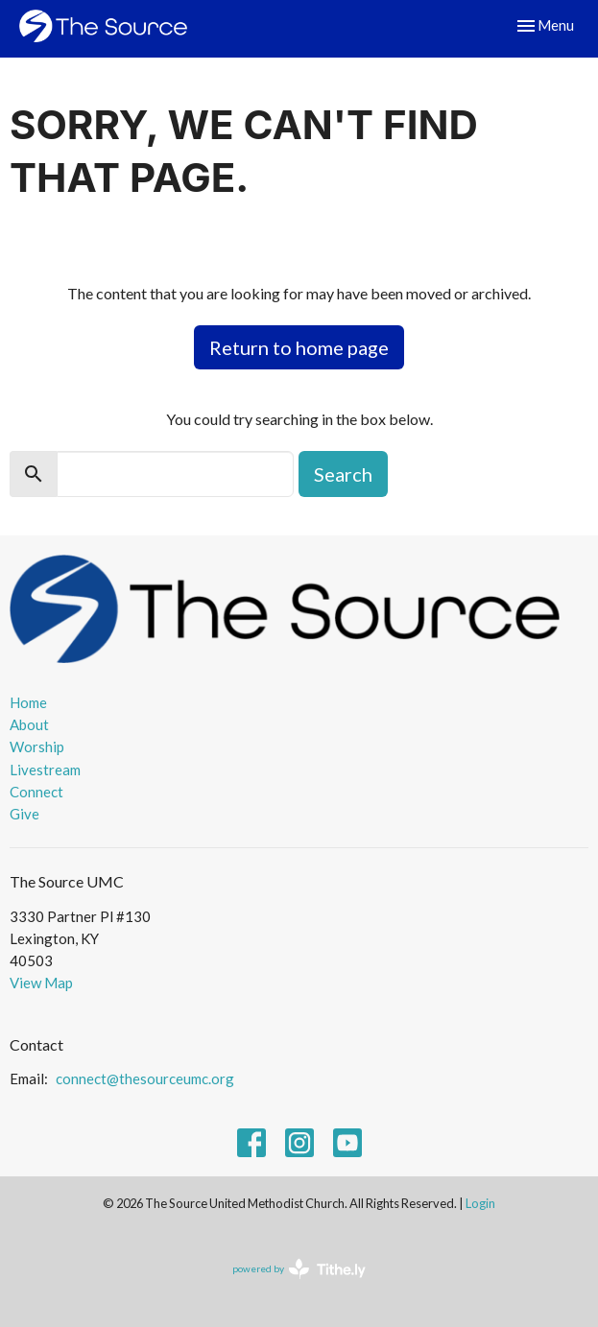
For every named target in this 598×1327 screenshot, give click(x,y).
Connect (36, 791)
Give (24, 813)
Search (343, 474)
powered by (299, 1269)
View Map (41, 982)
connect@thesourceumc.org (145, 1078)
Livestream (45, 769)
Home (28, 702)
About (29, 724)
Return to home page (299, 347)
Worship (37, 746)
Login (480, 1203)
